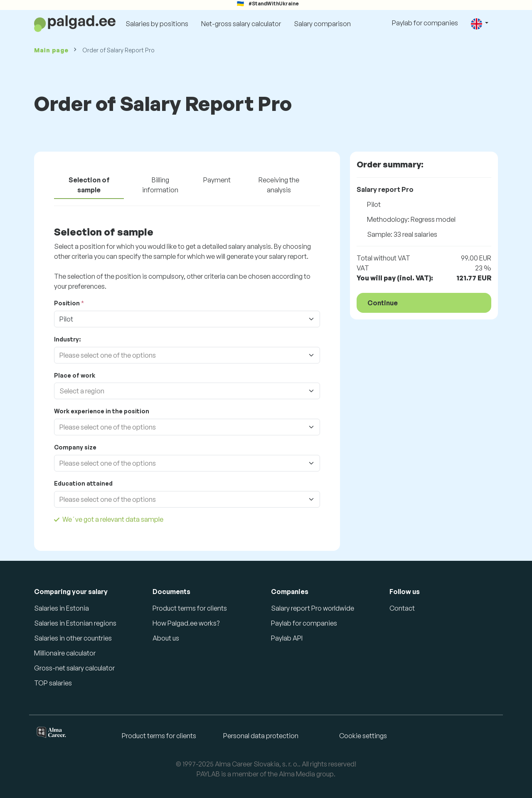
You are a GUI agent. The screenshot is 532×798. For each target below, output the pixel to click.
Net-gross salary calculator (241, 24)
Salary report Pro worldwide (312, 608)
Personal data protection (260, 736)
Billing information (160, 185)
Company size (75, 447)
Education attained (83, 483)
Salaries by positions (157, 24)
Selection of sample (89, 185)
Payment (217, 180)
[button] (480, 23)
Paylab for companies (425, 23)
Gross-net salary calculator (74, 668)
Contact (402, 608)
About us (166, 638)
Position (67, 303)
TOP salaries (53, 683)
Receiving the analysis (279, 185)
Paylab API (287, 638)
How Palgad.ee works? (186, 623)
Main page (51, 50)
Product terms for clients (190, 608)
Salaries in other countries (73, 638)
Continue (382, 303)
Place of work (74, 375)
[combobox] (178, 355)
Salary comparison (322, 24)
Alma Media (297, 774)
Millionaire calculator (65, 653)
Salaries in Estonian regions (75, 623)
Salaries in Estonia (61, 608)
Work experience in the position (101, 411)
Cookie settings (363, 736)
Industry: (67, 339)
